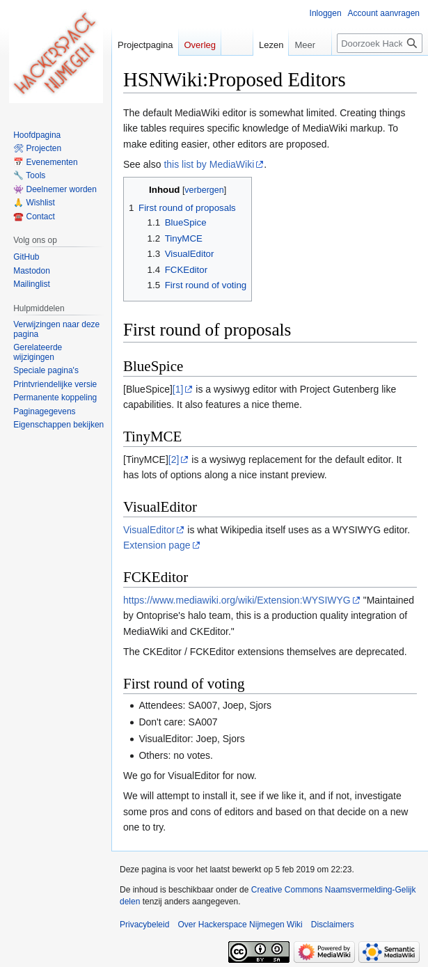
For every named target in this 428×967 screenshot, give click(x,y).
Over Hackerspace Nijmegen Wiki (239, 924)
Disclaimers (332, 924)
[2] (174, 459)
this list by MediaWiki (209, 164)
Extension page (157, 545)
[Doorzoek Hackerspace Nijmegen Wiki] (379, 43)
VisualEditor (149, 529)
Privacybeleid (144, 924)
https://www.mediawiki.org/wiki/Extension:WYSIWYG (237, 600)
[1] (178, 389)
